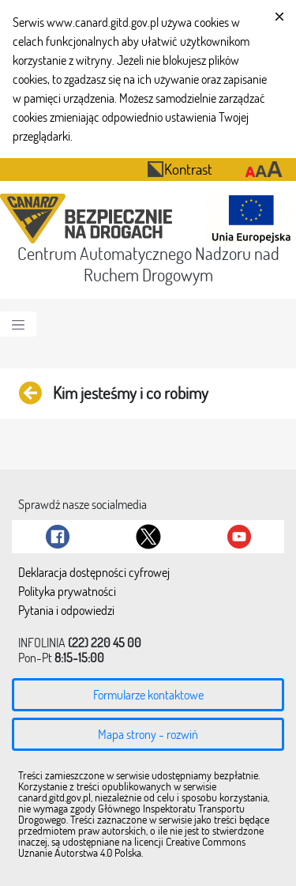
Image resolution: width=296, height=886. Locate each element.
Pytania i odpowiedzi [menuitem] (66, 611)
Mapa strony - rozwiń (148, 734)
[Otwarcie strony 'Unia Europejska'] (247, 218)
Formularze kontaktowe (148, 695)
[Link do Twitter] (148, 536)
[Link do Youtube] (239, 536)
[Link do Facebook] (57, 536)
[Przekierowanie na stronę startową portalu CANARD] (89, 218)
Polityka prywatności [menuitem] (67, 592)
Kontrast (179, 169)
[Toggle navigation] (18, 324)
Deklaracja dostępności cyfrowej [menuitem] (94, 573)
